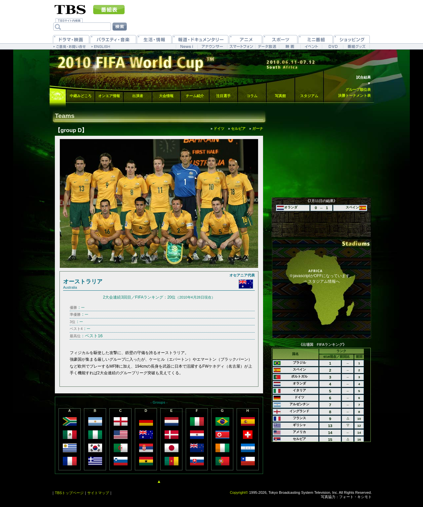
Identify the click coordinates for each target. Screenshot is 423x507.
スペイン (299, 369)
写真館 (280, 96)
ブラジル (299, 362)
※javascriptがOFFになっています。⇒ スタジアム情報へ (321, 278)
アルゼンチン (299, 404)
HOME (58, 96)
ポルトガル (299, 376)
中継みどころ (81, 96)
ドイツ (299, 397)
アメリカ (299, 432)
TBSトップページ (69, 493)
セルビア (299, 439)
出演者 (137, 96)
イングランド (299, 411)
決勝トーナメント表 (354, 95)
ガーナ (257, 128)
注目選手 (223, 96)
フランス (299, 418)
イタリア (299, 390)
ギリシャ (299, 425)
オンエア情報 (109, 96)
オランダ (299, 383)
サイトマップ (98, 493)
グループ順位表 (358, 89)
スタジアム (309, 96)
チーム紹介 (195, 96)
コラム (252, 96)
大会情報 (166, 96)
